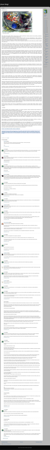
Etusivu (21, 442)
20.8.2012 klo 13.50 (6, 416)
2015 (45, 28)
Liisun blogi (4, 4)
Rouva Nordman (6, 222)
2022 (45, 20)
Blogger (31, 447)
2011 (45, 64)
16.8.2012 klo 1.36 (6, 329)
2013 (45, 31)
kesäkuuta (46, 48)
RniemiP (5, 141)
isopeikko (5, 280)
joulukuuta (46, 34)
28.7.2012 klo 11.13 (6, 179)
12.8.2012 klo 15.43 (6, 283)
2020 (45, 22)
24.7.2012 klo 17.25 (6, 153)
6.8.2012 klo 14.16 (6, 241)
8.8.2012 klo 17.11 (6, 269)
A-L (4, 192)
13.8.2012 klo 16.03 (6, 288)
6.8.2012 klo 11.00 (6, 231)
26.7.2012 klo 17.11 (6, 171)
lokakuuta (47, 36)
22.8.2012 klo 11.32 (6, 436)
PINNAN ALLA (47, 46)
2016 (45, 27)
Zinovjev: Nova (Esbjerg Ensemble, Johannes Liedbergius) (11, 128)
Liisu (4, 149)
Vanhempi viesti (39, 442)
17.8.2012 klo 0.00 (6, 390)
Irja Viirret (5, 174)
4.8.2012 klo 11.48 (6, 219)
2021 (45, 21)
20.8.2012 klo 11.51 (6, 406)
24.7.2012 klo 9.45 (6, 146)
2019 (45, 23)
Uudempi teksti (4, 442)
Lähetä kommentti (5, 438)
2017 (45, 26)
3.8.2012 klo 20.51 (6, 208)
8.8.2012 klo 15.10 (6, 263)
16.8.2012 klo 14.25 (6, 337)
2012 (45, 32)
